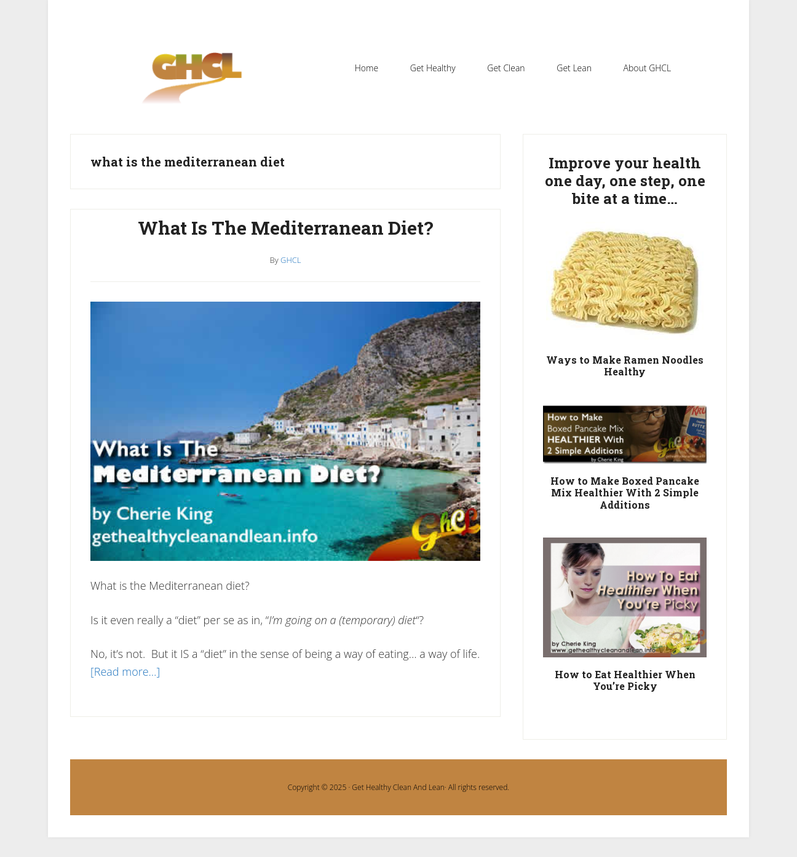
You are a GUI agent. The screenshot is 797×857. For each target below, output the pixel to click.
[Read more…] (125, 671)
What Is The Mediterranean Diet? (286, 228)
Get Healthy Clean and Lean (198, 85)
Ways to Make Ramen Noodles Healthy (625, 365)
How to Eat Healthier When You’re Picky (625, 680)
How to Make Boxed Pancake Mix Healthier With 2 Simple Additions (624, 492)
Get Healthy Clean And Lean (398, 787)
